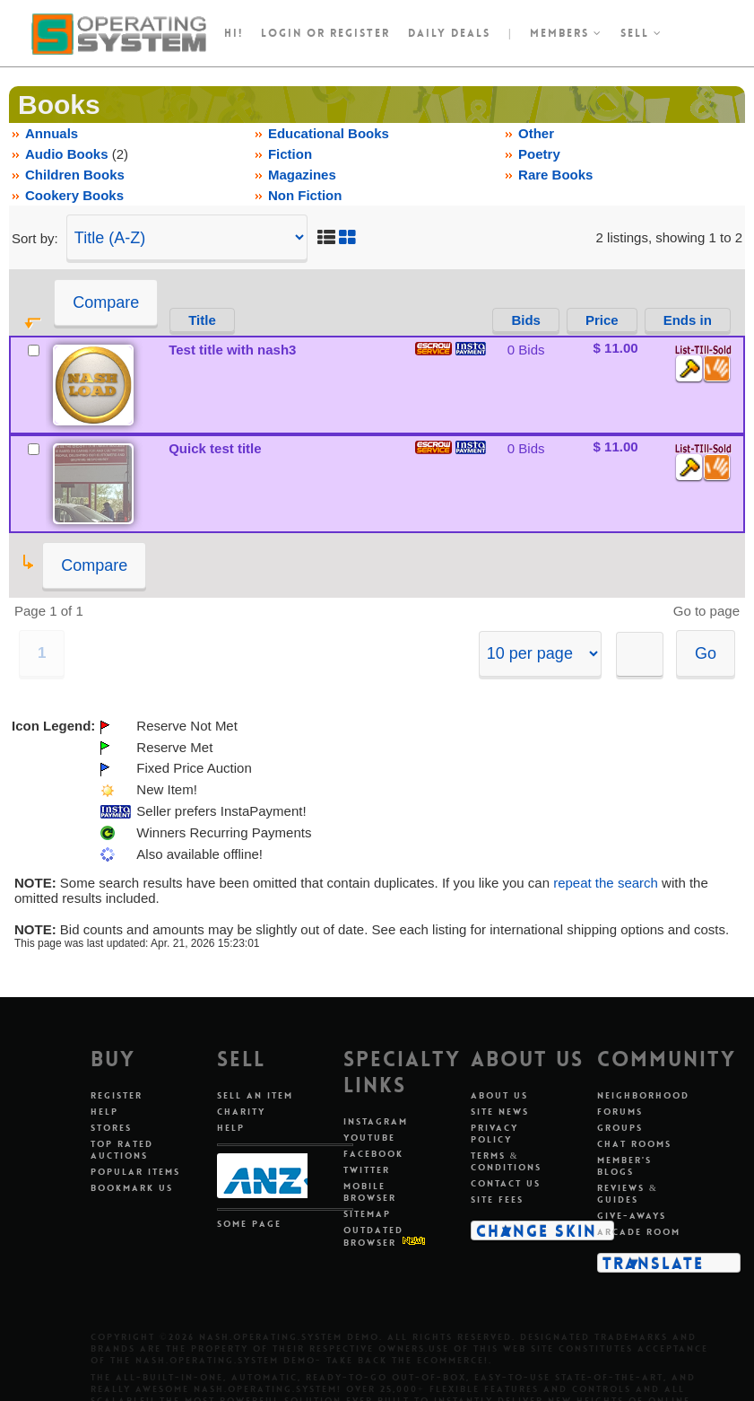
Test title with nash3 (232, 349)
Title (202, 320)
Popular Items (135, 1172)
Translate (653, 1263)
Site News (500, 1111)
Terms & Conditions (506, 1161)
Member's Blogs (624, 1166)
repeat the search (605, 882)
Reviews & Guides (627, 1193)
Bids (526, 320)
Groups (620, 1128)
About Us (499, 1095)
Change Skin (536, 1230)
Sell (641, 33)
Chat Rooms (634, 1144)
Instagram (375, 1121)
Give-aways (631, 1215)
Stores (111, 1128)
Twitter (366, 1170)
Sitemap (367, 1214)
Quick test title (215, 448)
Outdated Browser (373, 1236)
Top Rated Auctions (122, 1149)
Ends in (687, 320)
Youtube (369, 1137)
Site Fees (497, 1199)
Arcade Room (638, 1232)
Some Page (249, 1224)
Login (281, 33)
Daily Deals (449, 33)
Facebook (373, 1154)
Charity (241, 1111)
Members (566, 33)
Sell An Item (255, 1095)
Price (602, 320)
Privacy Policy (494, 1133)
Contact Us (506, 1183)
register (360, 33)
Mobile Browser (369, 1192)
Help (104, 1111)
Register (117, 1095)
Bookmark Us (132, 1188)
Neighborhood (643, 1095)
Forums (620, 1111)
